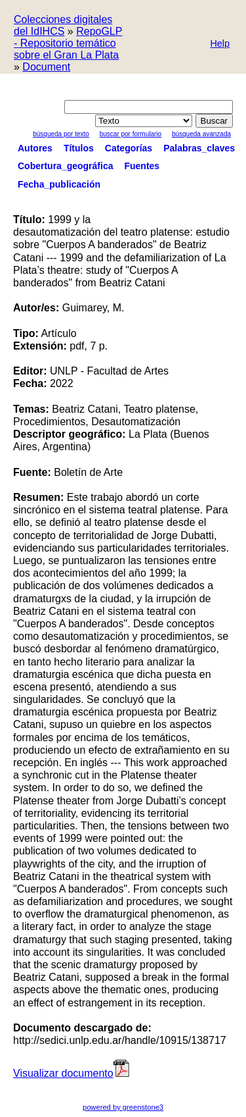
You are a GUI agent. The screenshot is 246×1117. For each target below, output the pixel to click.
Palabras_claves (199, 148)
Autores (35, 148)
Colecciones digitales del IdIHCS (63, 25)
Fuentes (141, 166)
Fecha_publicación (59, 184)
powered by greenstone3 (123, 1107)
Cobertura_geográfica (65, 166)
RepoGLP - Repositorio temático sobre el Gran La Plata (68, 43)
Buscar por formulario (130, 134)
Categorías (128, 148)
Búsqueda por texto (61, 134)
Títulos (79, 148)
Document (46, 66)
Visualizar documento (72, 1073)
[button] (220, 44)
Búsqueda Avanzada (201, 134)
